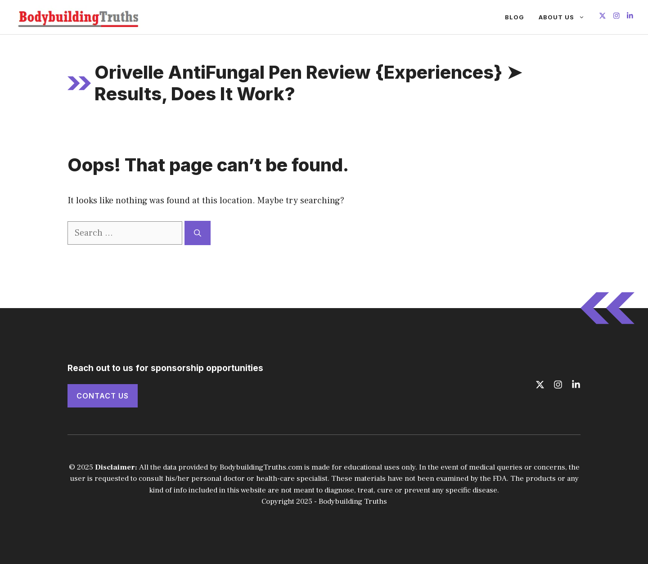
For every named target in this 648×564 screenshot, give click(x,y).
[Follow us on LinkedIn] (630, 17)
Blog (514, 17)
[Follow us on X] (602, 17)
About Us (565, 17)
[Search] (197, 233)
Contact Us (102, 395)
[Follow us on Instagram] (616, 17)
